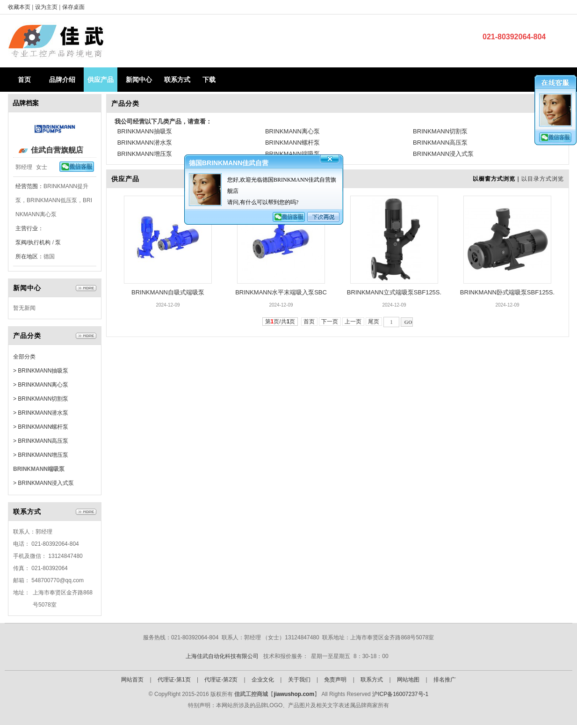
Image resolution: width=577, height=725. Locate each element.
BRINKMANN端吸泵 (292, 153)
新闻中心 (139, 79)
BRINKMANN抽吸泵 (144, 131)
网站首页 (132, 679)
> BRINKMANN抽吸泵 (40, 370)
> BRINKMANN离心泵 (40, 384)
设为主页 (47, 7)
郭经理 (23, 167)
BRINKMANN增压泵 (144, 153)
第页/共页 (280, 321)
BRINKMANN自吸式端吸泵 (167, 292)
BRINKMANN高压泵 (440, 142)
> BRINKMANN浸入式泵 (43, 483)
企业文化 (263, 679)
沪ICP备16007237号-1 (400, 694)
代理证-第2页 (221, 679)
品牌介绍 (62, 79)
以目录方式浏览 (542, 179)
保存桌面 (73, 7)
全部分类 (24, 356)
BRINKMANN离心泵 (292, 131)
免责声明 (335, 679)
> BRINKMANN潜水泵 (40, 413)
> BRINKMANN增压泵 (40, 455)
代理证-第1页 (174, 679)
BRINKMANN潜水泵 (144, 142)
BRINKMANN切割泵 (440, 131)
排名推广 (444, 679)
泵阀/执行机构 (32, 242)
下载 (209, 79)
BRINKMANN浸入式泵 (443, 153)
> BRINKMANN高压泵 (40, 441)
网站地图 (408, 679)
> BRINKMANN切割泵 (40, 398)
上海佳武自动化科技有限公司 (222, 656)
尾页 (374, 321)
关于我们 (299, 679)
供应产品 (100, 79)
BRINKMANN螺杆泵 (292, 142)
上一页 (353, 321)
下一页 (330, 321)
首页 (24, 79)
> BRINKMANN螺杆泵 (40, 427)
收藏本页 (19, 7)
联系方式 (177, 79)
